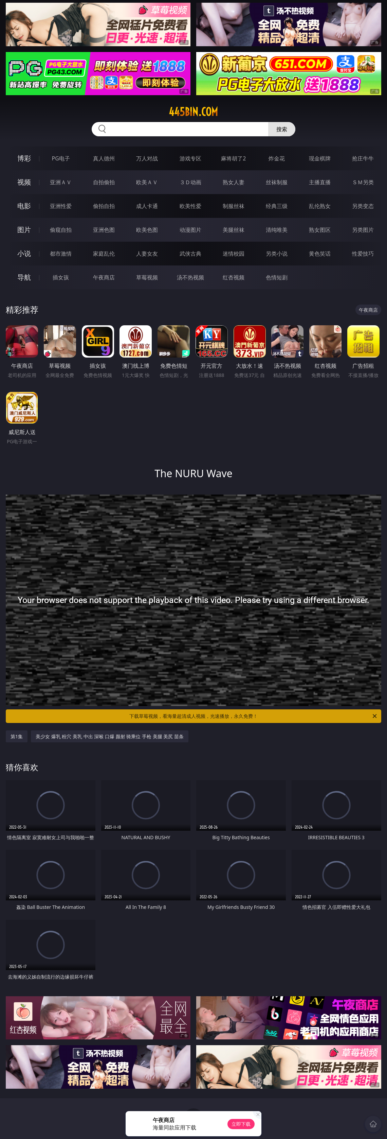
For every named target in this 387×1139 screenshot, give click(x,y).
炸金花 (277, 158)
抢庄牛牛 (363, 158)
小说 (24, 253)
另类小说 (277, 253)
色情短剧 (277, 277)
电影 (24, 205)
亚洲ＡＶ (61, 182)
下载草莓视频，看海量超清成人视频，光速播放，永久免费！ (253, 716)
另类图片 (363, 230)
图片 (24, 229)
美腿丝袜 (233, 230)
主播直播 (320, 182)
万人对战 (147, 158)
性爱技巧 (363, 253)
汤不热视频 (190, 277)
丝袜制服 (277, 182)
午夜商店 (104, 277)
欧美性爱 (190, 206)
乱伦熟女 (320, 206)
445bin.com (193, 112)
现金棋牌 (320, 158)
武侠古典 (190, 253)
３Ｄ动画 (190, 182)
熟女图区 (320, 230)
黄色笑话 (320, 253)
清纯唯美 (277, 230)
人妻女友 (147, 253)
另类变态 (363, 206)
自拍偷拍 (104, 182)
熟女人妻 (233, 182)
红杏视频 (233, 277)
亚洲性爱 (61, 206)
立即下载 (241, 1124)
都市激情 (61, 253)
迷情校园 (233, 253)
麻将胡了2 (233, 158)
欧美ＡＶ (147, 182)
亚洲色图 (104, 230)
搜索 (281, 129)
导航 (24, 277)
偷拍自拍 (104, 206)
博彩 (24, 158)
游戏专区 (190, 158)
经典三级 (277, 206)
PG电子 (61, 158)
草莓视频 (147, 277)
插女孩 (61, 277)
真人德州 (104, 158)
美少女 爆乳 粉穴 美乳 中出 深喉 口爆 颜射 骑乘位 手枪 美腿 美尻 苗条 (110, 736)
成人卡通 (147, 206)
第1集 (17, 736)
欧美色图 (147, 230)
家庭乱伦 (104, 253)
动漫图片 (190, 230)
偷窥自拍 (61, 230)
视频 (24, 182)
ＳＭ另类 (363, 182)
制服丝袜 (233, 206)
